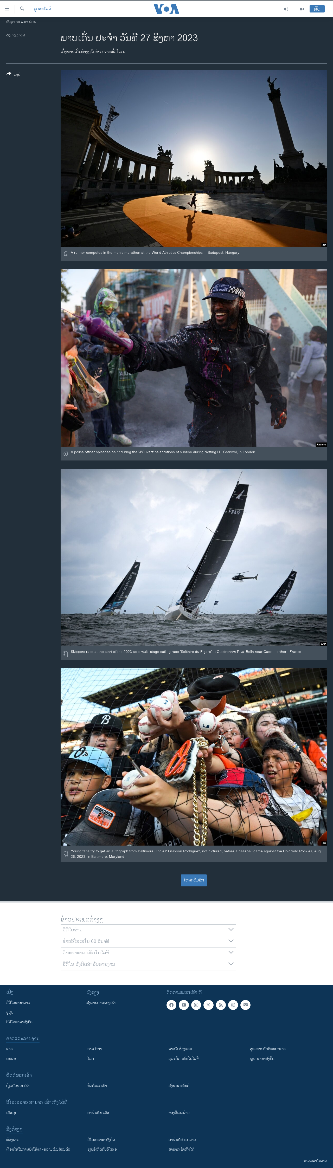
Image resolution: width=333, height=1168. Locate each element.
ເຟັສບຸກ (11, 1112)
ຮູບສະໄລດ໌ (42, 9)
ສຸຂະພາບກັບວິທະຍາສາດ (268, 1049)
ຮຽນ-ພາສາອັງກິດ (262, 1058)
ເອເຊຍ (11, 1058)
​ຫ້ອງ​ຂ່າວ (13, 1140)
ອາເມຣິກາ (94, 1049)
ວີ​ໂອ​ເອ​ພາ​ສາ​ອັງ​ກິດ (101, 1140)
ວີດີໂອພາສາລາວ (18, 1002)
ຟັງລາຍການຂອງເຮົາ (101, 1002)
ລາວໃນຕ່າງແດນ (180, 1049)
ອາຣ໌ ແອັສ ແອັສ (98, 1112)
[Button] (13, 75)
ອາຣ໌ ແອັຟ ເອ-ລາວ (182, 1140)
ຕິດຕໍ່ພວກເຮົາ (97, 1085)
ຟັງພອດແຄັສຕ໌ (179, 1085)
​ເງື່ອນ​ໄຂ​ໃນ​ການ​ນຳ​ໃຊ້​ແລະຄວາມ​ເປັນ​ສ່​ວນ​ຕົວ (38, 1149)
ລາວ (9, 1049)
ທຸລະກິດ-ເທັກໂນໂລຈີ (183, 1058)
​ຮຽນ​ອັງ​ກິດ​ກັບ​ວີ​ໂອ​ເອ (102, 1149)
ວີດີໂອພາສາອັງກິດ (19, 1022)
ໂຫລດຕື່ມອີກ (193, 880)
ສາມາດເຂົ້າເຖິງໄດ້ (181, 1149)
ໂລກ (90, 1058)
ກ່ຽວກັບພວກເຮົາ (17, 1085)
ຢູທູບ (10, 1012)
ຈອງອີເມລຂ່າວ (179, 1112)
